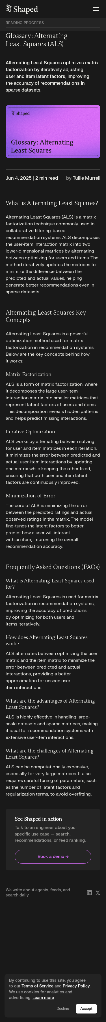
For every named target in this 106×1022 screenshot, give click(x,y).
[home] (22, 9)
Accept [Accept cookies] (86, 1008)
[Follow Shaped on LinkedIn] (89, 892)
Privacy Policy (76, 986)
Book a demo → (53, 856)
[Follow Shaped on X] (97, 892)
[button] (94, 9)
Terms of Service (37, 986)
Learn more (43, 997)
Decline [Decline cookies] (63, 1008)
